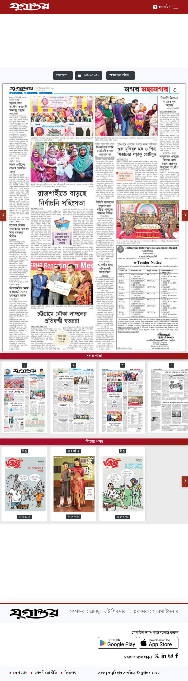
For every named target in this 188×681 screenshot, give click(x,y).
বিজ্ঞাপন (70, 673)
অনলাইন (162, 7)
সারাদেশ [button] (61, 75)
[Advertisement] (94, 34)
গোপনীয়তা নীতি (46, 673)
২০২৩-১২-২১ (88, 75)
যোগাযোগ (20, 673)
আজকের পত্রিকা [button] (119, 75)
